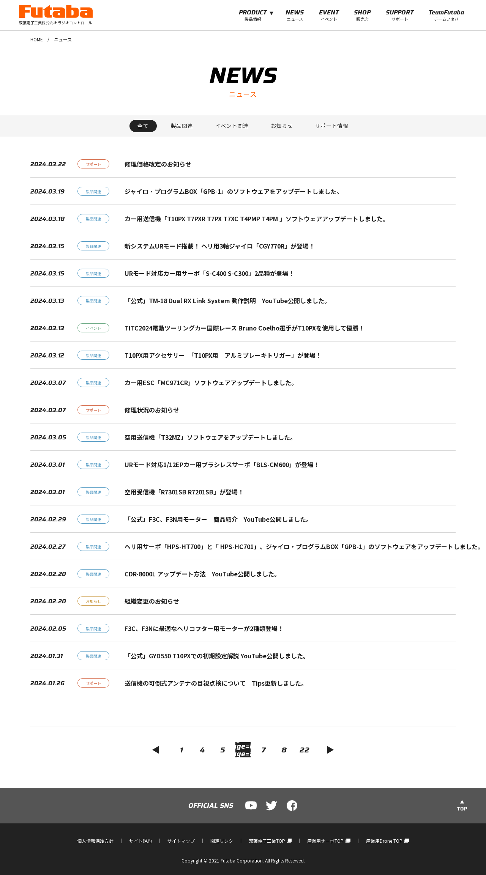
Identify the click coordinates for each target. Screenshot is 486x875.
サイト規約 (140, 840)
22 (304, 750)
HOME (36, 39)
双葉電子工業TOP (270, 840)
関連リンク (221, 840)
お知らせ (282, 125)
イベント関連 (232, 125)
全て (142, 125)
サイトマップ (181, 840)
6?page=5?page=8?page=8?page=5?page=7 (243, 749)
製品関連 (182, 125)
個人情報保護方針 (95, 840)
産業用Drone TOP (387, 840)
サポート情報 (332, 125)
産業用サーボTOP (328, 840)
